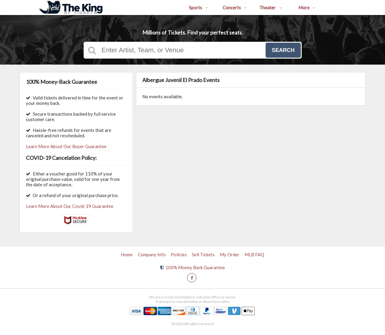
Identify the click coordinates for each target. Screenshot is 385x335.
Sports (198, 7)
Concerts (235, 7)
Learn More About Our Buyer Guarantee (66, 146)
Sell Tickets (203, 254)
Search (283, 50)
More (307, 7)
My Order (229, 254)
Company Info (152, 254)
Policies (179, 254)
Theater (270, 7)
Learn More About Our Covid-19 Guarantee (69, 206)
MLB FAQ (254, 254)
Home (127, 254)
